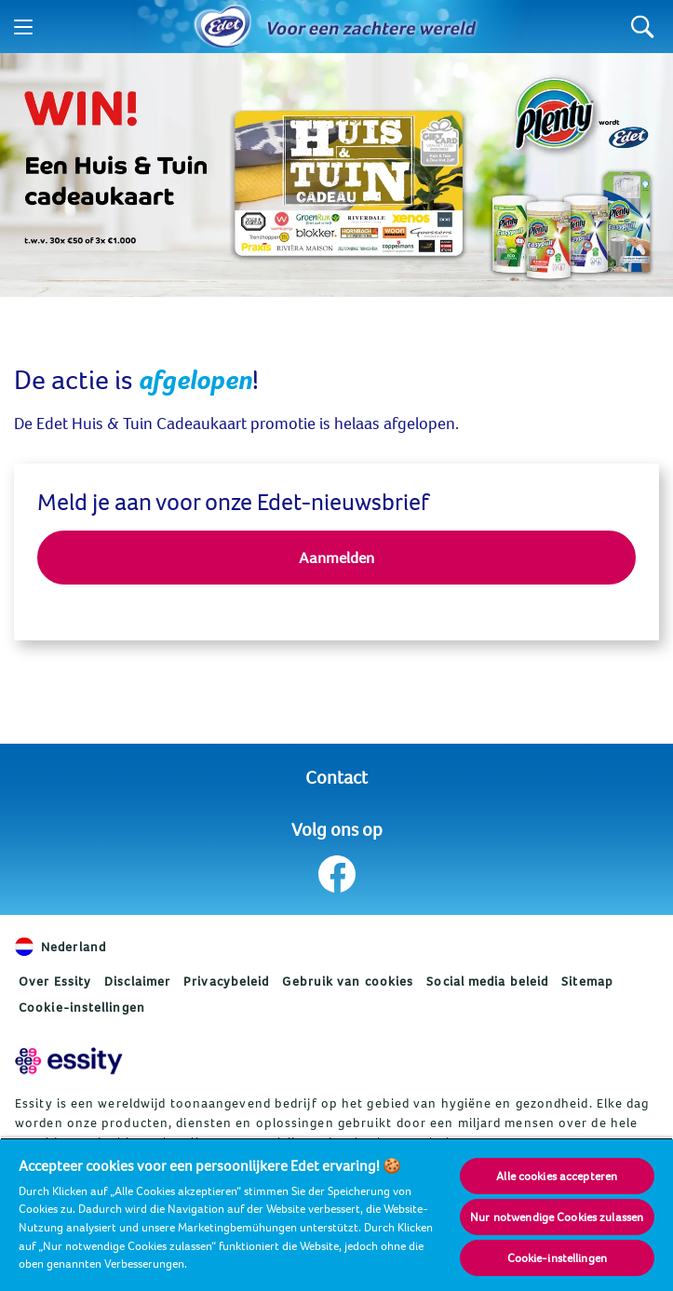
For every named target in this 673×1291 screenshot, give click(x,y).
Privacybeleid (226, 981)
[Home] (222, 27)
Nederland (60, 946)
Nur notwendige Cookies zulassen (556, 1216)
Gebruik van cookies (347, 981)
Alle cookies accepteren (556, 1175)
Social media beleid (487, 981)
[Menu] (23, 27)
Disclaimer (137, 981)
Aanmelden (336, 557)
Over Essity (55, 981)
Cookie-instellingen (82, 1007)
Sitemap (587, 981)
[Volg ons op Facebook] (336, 874)
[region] (336, 1214)
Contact (336, 776)
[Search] (643, 26)
